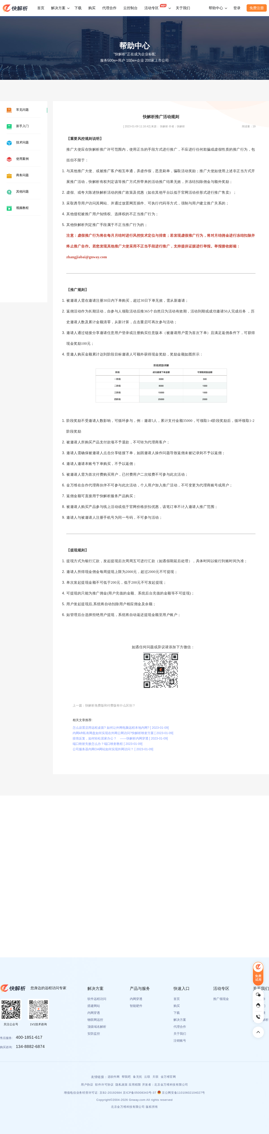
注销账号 (180, 1040)
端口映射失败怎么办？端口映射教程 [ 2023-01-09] (107, 744)
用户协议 (87, 1084)
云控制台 (130, 8)
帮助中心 (216, 8)
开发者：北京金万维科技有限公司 (165, 1084)
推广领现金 (221, 999)
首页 (40, 8)
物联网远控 (95, 1019)
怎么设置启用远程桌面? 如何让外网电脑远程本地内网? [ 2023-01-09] (121, 727)
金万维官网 (168, 1076)
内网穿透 (93, 1013)
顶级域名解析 (96, 1026)
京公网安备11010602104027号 (181, 1092)
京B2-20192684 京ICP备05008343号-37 (128, 1092)
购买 (91, 8)
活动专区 (155, 6)
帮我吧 (126, 1076)
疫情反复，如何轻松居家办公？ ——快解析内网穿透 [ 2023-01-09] (120, 738)
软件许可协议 (105, 1084)
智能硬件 (136, 1006)
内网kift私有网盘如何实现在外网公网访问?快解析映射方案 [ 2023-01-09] (123, 733)
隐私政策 (121, 1084)
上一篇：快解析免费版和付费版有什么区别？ (104, 705)
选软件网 (114, 1076)
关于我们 (183, 8)
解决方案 (58, 8)
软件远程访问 (96, 999)
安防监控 (93, 1033)
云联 (147, 1076)
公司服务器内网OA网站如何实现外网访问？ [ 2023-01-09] (113, 749)
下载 (78, 8)
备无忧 (137, 1076)
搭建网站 (93, 1006)
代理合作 (109, 8)
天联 (155, 1076)
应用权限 (135, 1084)
